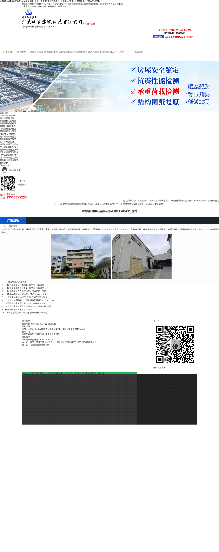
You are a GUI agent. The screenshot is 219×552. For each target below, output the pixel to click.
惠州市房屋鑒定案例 (9, 150)
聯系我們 (138, 51)
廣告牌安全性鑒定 (8, 134)
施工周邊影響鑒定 (8, 136)
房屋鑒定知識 (41, 334)
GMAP (80, 373)
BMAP (69, 373)
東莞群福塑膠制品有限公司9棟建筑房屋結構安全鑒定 (195, 201)
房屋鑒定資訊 (28, 334)
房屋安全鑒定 (80, 51)
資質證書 (35, 324)
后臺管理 (92, 373)
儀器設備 (52, 324)
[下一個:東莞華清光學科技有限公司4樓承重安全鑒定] (140, 204)
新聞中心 (124, 51)
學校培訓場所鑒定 (8, 126)
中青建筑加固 (29, 6)
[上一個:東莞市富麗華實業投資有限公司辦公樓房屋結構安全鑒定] (85, 204)
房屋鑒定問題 (53, 334)
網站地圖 (41, 6)
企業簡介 (26, 324)
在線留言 (51, 6)
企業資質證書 (36, 51)
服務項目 (26, 326)
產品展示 (144, 201)
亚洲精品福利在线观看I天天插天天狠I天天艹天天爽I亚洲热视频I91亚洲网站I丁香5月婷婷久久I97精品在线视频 (50, 1)
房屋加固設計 (79, 329)
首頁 (134, 201)
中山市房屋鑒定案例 (9, 147)
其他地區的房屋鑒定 (9, 160)
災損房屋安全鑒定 (8, 131)
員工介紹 (43, 324)
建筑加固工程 (109, 51)
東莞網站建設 (54, 373)
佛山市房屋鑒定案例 (9, 157)
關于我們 (22, 51)
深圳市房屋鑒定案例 (9, 155)
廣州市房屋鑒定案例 (9, 152)
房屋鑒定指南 (66, 51)
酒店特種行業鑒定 (8, 129)
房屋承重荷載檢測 (8, 123)
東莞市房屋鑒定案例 (9, 144)
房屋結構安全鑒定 (8, 121)
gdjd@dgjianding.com (40, 345)
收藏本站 (61, 6)
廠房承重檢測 (95, 51)
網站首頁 (7, 51)
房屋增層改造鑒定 (8, 139)
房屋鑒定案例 (51, 51)
